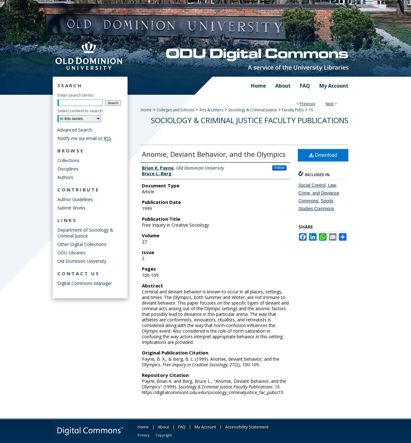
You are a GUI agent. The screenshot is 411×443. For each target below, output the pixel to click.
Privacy (144, 435)
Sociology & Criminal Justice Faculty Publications (249, 120)
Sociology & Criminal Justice (252, 110)
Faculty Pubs (293, 110)
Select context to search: (80, 110)
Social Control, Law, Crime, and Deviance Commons (318, 193)
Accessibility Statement (246, 427)
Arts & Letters (211, 110)
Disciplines (68, 169)
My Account (205, 427)
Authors (65, 177)
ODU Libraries (71, 253)
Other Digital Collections (81, 244)
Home (146, 110)
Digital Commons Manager (84, 283)
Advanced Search (74, 130)
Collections (68, 160)
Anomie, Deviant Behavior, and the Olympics (214, 154)
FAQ (182, 427)
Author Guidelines (75, 199)
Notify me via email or (84, 138)
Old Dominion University (81, 261)
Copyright (164, 435)
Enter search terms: (75, 95)
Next (330, 103)
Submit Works (71, 208)
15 (311, 110)
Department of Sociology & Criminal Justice (85, 233)
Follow (279, 168)
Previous (307, 103)
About (163, 427)
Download (323, 155)
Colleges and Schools (175, 110)
